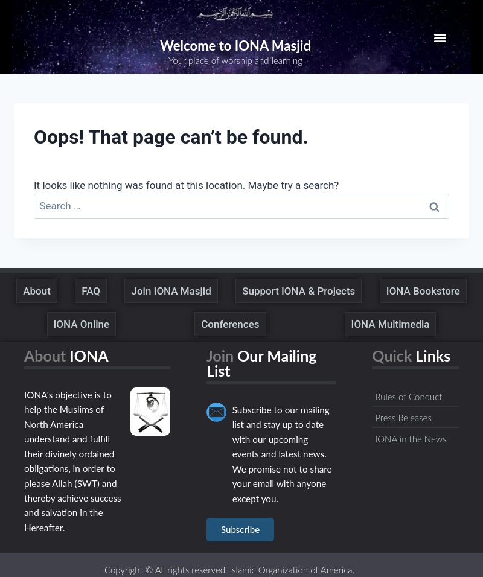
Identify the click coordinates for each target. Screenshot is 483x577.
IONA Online (82, 324)
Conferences (230, 324)
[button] (440, 37)
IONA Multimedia (390, 324)
